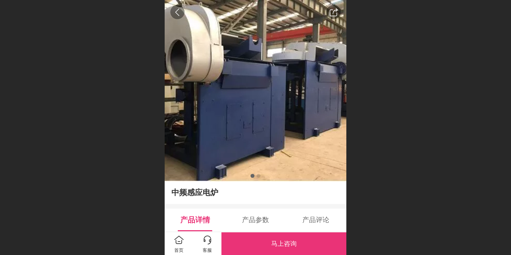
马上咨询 (284, 243)
